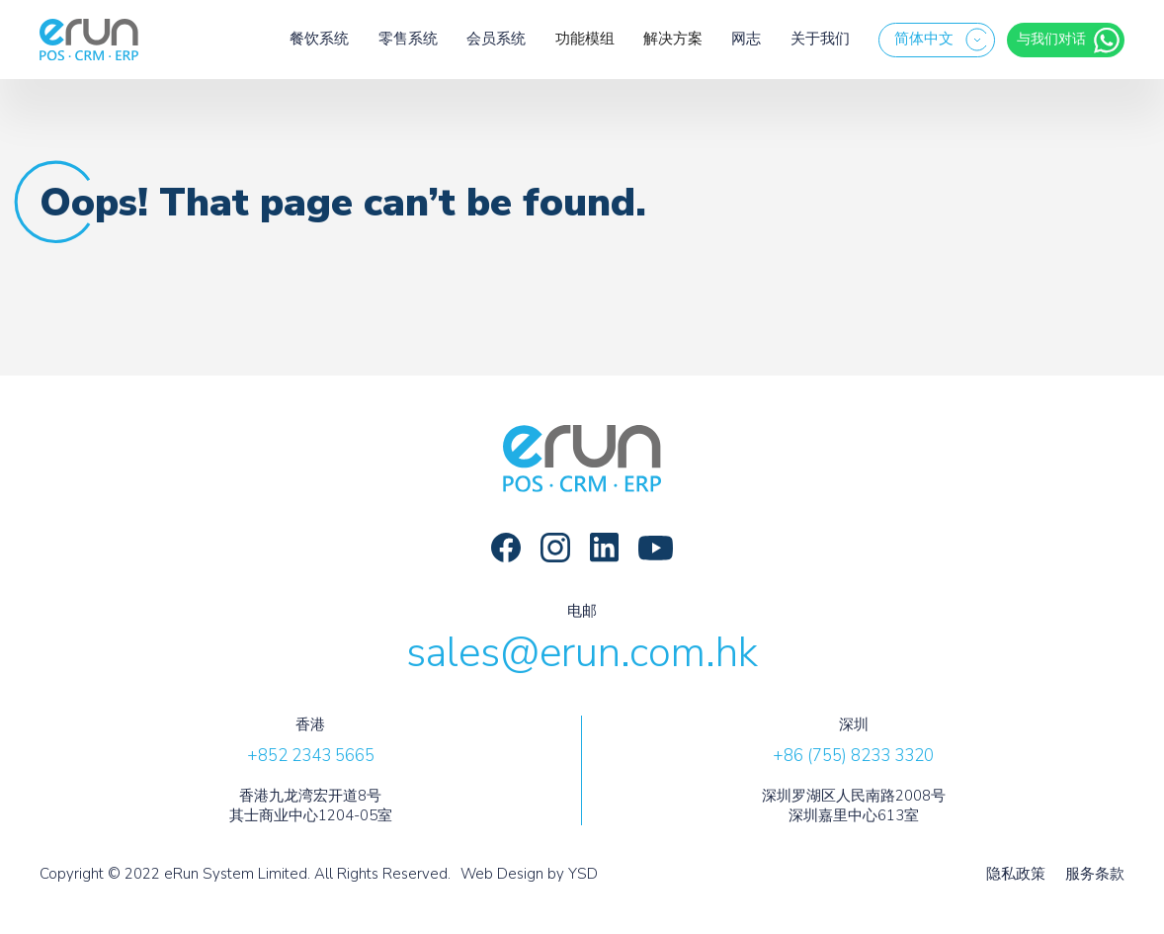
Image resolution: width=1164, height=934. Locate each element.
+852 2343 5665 (310, 755)
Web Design (501, 874)
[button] (936, 40)
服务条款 (1094, 874)
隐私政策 (1015, 874)
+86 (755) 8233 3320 (853, 755)
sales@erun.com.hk (582, 653)
